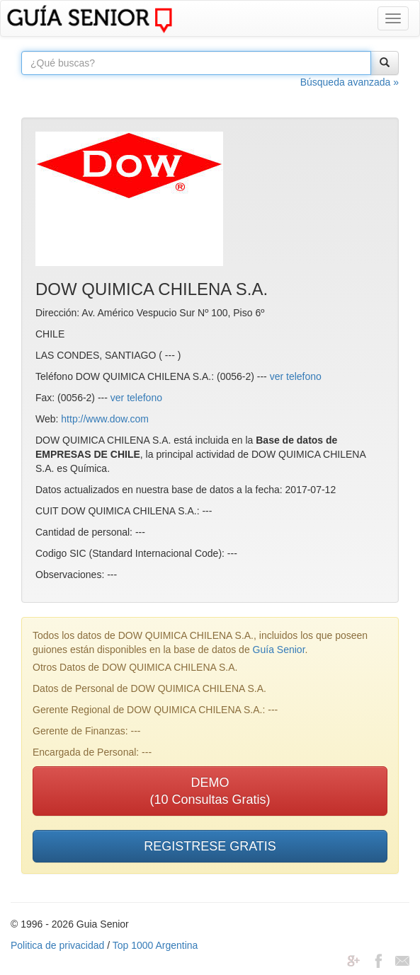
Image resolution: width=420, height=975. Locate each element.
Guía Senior (279, 649)
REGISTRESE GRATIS (210, 846)
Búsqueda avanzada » (349, 82)
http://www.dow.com (105, 419)
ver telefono (296, 376)
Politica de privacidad (57, 945)
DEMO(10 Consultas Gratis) (209, 791)
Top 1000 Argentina (155, 945)
